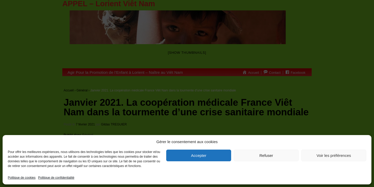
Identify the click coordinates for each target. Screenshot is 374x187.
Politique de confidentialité (56, 177)
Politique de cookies (22, 177)
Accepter (198, 155)
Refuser (266, 155)
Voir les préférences (334, 155)
